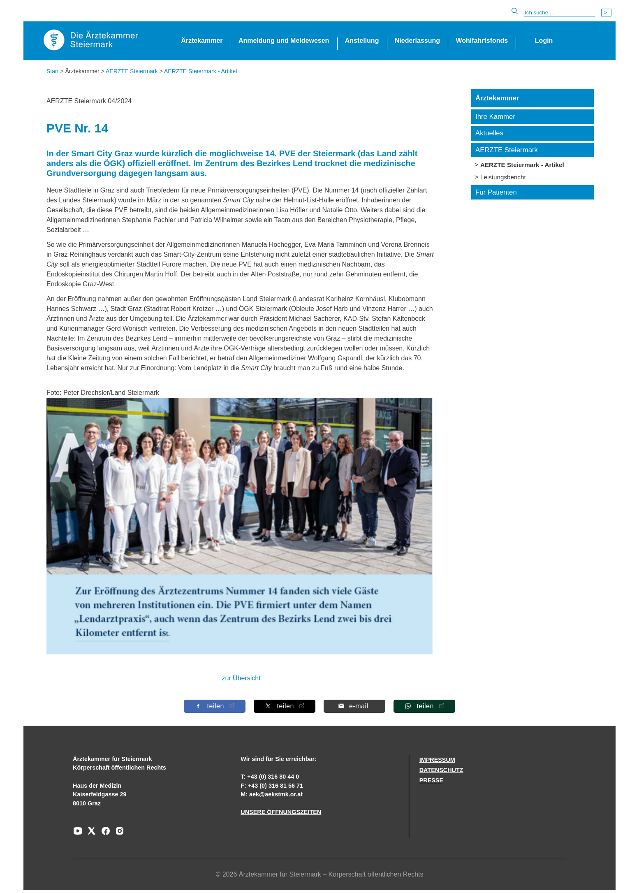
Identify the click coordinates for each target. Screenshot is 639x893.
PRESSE (431, 780)
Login (544, 40)
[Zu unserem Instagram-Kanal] (118, 833)
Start (52, 71)
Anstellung (362, 40)
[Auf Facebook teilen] (214, 706)
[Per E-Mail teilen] (354, 706)
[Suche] (559, 12)
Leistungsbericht (503, 177)
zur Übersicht (241, 678)
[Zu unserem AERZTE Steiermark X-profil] (90, 833)
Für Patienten (496, 192)
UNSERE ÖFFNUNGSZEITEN (281, 812)
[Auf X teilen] (284, 706)
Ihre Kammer (495, 117)
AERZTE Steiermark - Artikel (200, 71)
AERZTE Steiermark (132, 71)
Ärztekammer (201, 40)
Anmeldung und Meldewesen (283, 40)
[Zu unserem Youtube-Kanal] (78, 833)
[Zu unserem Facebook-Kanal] (104, 833)
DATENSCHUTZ (441, 770)
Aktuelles (489, 133)
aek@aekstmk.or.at (276, 794)
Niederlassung (417, 40)
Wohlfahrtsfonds (482, 40)
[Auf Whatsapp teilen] (424, 706)
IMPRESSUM (437, 759)
